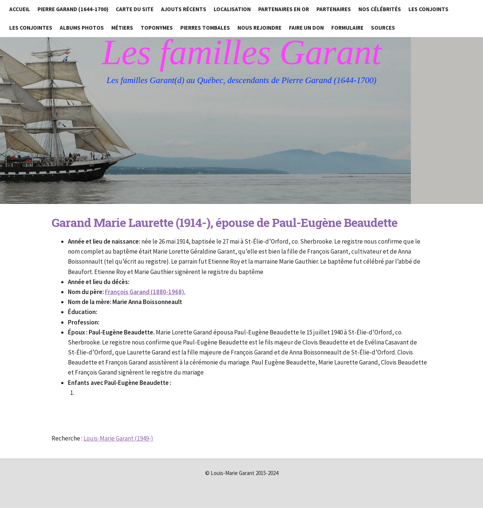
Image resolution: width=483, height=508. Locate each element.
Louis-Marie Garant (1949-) (118, 438)
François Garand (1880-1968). (145, 292)
